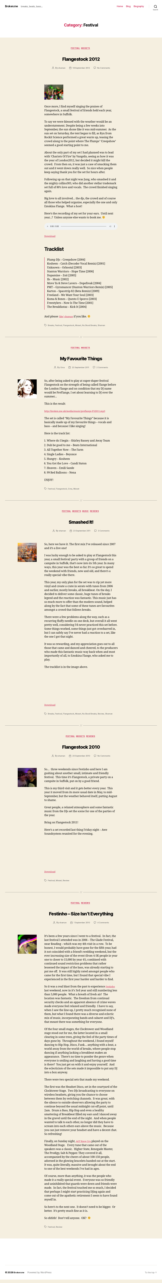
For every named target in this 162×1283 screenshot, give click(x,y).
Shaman (103, 326)
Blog (128, 6)
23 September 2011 (80, 368)
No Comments (104, 68)
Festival (75, 49)
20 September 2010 (81, 758)
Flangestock (69, 326)
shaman (60, 68)
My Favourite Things (81, 359)
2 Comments (103, 368)
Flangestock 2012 (81, 58)
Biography (139, 6)
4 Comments (104, 926)
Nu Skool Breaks (91, 326)
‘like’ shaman (67, 317)
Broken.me (12, 6)
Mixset (79, 326)
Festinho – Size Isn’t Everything (81, 916)
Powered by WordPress (41, 1276)
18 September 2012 (81, 68)
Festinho (111, 990)
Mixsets (87, 49)
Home (120, 6)
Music (87, 513)
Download (50, 237)
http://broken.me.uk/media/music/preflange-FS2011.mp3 (79, 412)
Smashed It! (81, 523)
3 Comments (104, 533)
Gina (61, 368)
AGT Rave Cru (84, 1144)
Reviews (97, 513)
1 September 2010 (81, 926)
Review (103, 716)
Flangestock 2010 (80, 748)
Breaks (51, 326)
